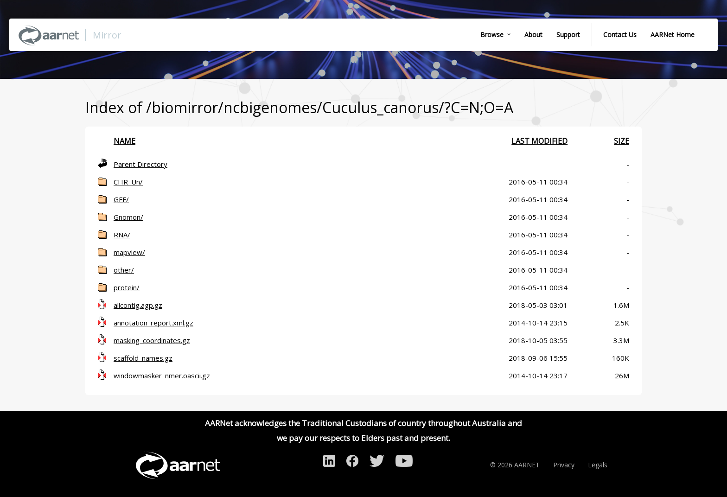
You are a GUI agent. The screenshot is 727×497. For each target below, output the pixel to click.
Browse (492, 34)
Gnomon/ (128, 217)
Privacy (563, 464)
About (533, 34)
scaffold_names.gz (143, 358)
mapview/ (129, 252)
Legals (597, 464)
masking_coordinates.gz (152, 340)
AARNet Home (672, 34)
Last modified (539, 141)
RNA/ (122, 234)
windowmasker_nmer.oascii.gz (162, 375)
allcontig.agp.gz (138, 305)
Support (568, 34)
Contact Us (620, 34)
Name (124, 141)
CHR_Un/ (128, 181)
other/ (124, 269)
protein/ (127, 287)
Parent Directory (140, 164)
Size (621, 141)
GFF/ (121, 199)
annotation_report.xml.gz (153, 322)
